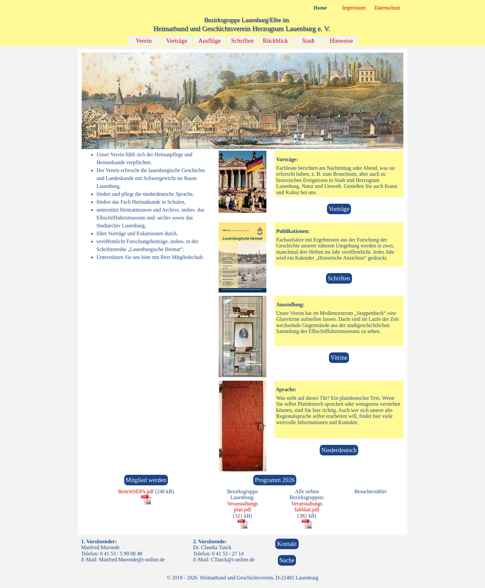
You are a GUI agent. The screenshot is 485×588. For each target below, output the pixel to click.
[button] (242, 52)
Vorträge (176, 40)
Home (320, 8)
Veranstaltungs (242, 503)
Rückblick (275, 40)
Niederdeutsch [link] (339, 450)
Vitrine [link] (339, 357)
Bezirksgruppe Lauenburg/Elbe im (246, 19)
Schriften (242, 40)
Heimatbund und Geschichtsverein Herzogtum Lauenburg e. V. (241, 29)
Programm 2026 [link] (275, 479)
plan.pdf (242, 509)
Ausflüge (209, 40)
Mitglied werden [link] (146, 479)
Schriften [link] (339, 278)
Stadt (308, 40)
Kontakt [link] (287, 543)
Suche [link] (287, 560)
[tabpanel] (146, 206)
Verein (144, 40)
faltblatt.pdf (306, 509)
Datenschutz (387, 8)
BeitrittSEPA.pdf (136, 491)
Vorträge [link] (339, 208)
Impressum (353, 8)
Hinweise (341, 40)
